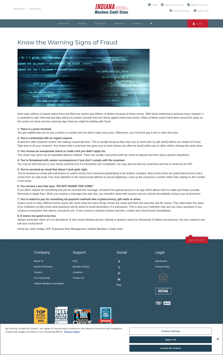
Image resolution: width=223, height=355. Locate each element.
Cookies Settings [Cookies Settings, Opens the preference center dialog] (170, 331)
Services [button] (119, 23)
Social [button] (122, 252)
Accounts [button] (63, 23)
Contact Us (78, 278)
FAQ (75, 261)
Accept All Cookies (170, 348)
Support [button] (79, 252)
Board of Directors (43, 266)
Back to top (197, 240)
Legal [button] (160, 252)
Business (35, 8)
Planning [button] (100, 23)
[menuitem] (133, 269)
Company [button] (42, 252)
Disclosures (161, 261)
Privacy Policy (162, 266)
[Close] (217, 339)
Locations (78, 272)
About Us (39, 261)
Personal (19, 8)
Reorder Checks (81, 266)
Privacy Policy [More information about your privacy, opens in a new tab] (72, 331)
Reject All (170, 339)
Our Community (42, 278)
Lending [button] (82, 23)
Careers (38, 272)
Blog (119, 285)
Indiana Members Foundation (49, 283)
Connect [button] (137, 23)
